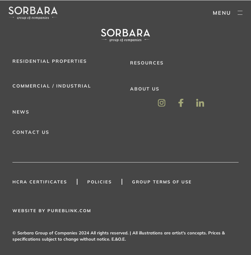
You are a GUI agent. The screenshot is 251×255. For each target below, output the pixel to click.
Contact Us (30, 133)
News (20, 113)
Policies (99, 181)
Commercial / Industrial (51, 87)
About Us (144, 90)
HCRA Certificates (39, 181)
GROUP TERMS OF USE (162, 181)
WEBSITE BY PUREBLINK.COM (51, 210)
